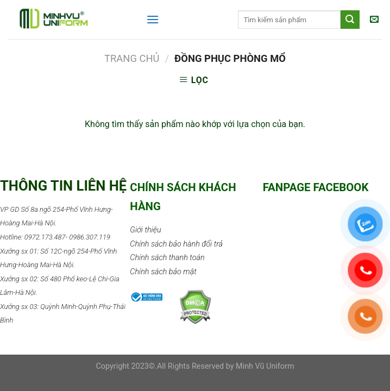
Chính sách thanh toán (167, 257)
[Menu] (152, 19)
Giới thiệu (145, 230)
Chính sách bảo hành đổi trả (176, 244)
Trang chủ (132, 58)
